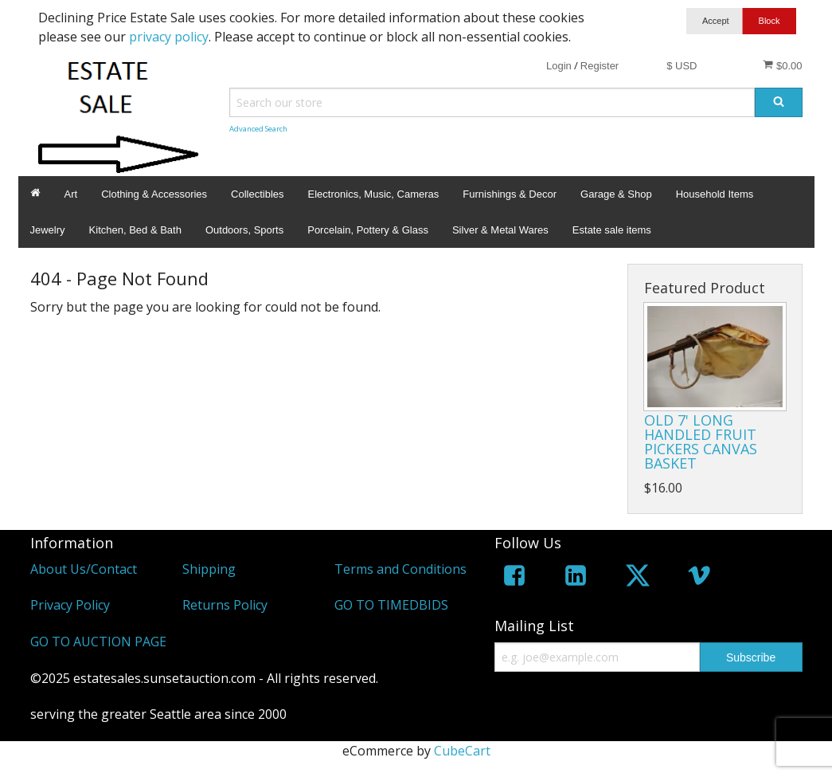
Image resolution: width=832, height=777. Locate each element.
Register (599, 66)
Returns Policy (225, 605)
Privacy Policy (70, 605)
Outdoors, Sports (244, 230)
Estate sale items (611, 230)
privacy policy (169, 36)
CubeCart (462, 750)
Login (559, 66)
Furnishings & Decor (510, 194)
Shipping (209, 569)
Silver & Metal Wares (500, 230)
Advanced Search (258, 129)
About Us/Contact (83, 569)
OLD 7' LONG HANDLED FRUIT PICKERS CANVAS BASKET (700, 441)
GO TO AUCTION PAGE (98, 641)
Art (71, 194)
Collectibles (257, 194)
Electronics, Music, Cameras (373, 194)
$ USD (681, 66)
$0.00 (782, 65)
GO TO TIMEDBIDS (391, 605)
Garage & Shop (616, 194)
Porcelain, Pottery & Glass (367, 230)
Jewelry (47, 230)
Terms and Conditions (400, 569)
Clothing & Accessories (154, 194)
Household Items (715, 194)
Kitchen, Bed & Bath (135, 230)
